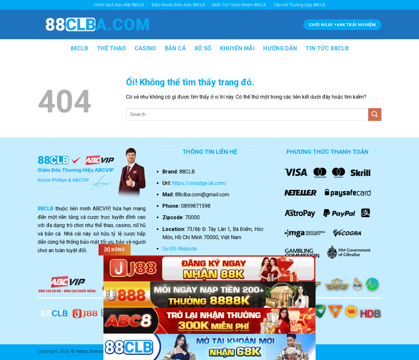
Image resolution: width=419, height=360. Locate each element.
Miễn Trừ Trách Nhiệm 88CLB (239, 4)
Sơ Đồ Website (179, 249)
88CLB (79, 48)
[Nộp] (374, 114)
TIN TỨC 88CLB (327, 48)
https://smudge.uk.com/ (199, 183)
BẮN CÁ (175, 48)
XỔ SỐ (202, 48)
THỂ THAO (111, 48)
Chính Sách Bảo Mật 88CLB (119, 4)
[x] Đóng (116, 249)
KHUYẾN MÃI (237, 48)
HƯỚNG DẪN (280, 48)
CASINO (145, 48)
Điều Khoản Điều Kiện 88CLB (178, 4)
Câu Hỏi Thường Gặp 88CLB (299, 4)
